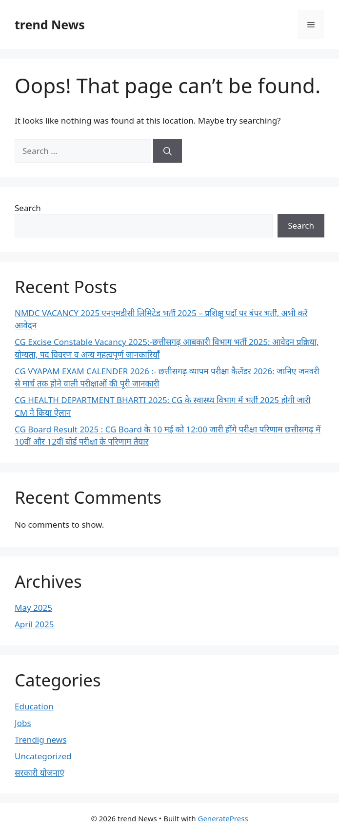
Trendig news (40, 739)
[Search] (167, 151)
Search (28, 208)
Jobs (23, 722)
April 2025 (34, 624)
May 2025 (33, 607)
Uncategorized (43, 756)
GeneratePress (223, 818)
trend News (50, 24)
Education (34, 706)
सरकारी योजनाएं (39, 772)
